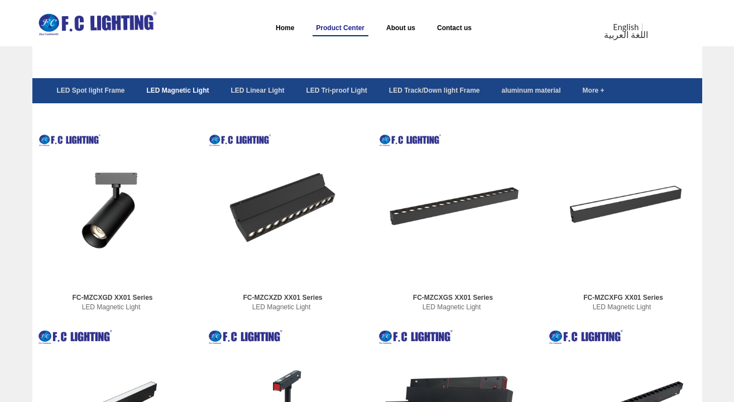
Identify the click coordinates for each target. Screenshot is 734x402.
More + (594, 90)
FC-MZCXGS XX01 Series (453, 298)
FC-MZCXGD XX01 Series (112, 298)
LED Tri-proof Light (336, 90)
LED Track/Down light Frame (434, 90)
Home (285, 28)
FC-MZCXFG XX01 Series (623, 298)
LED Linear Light (258, 90)
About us (400, 28)
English (626, 27)
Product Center (340, 28)
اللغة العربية (626, 35)
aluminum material (531, 90)
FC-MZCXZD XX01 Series (282, 298)
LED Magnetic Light (178, 90)
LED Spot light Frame (91, 90)
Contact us (454, 28)
